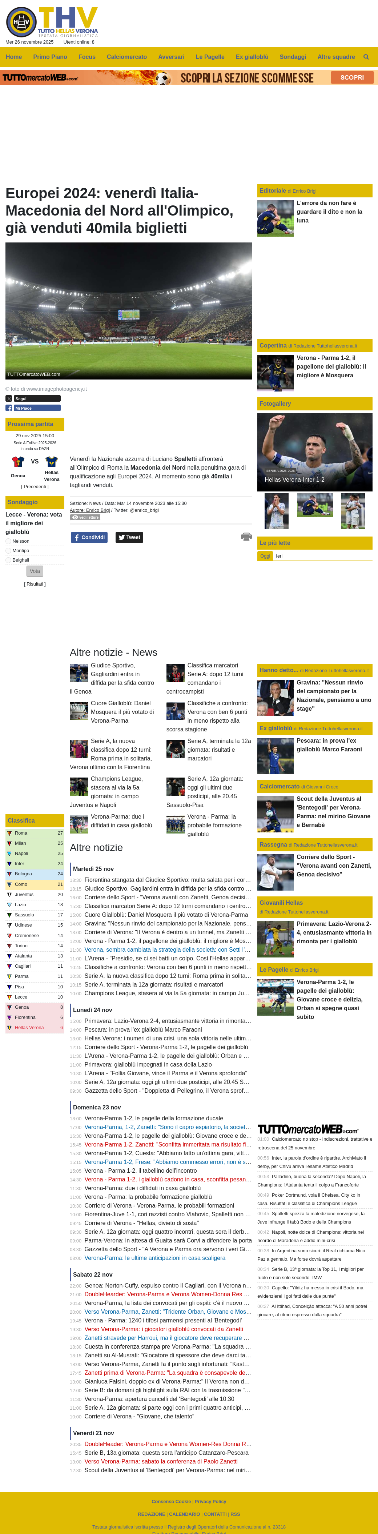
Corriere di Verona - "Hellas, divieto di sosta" (142, 1223)
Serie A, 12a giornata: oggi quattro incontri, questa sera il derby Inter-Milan (180, 1232)
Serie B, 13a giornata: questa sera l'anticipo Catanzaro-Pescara (167, 1453)
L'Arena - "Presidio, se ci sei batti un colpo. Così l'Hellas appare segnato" (179, 958)
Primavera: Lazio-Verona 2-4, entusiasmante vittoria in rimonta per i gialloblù (183, 1021)
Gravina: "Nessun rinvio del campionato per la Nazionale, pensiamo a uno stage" (189, 923)
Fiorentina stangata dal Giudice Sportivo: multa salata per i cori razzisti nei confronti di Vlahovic (207, 880)
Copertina (273, 345)
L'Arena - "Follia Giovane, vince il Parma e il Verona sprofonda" (166, 1073)
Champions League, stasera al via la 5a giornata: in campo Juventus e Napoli (184, 993)
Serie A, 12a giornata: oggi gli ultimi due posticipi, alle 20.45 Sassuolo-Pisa (181, 1082)
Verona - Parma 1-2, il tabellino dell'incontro (141, 1171)
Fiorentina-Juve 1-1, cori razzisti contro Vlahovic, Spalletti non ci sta (172, 1214)
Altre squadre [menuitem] (336, 57)
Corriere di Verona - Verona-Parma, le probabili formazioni (159, 1205)
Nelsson (21, 541)
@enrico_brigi (144, 510)
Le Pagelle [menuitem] (210, 57)
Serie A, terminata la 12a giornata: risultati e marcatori (219, 750)
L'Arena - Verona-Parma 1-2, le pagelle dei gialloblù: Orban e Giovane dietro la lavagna (197, 1056)
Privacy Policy (210, 1501)
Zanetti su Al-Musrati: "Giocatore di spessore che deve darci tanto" (170, 1355)
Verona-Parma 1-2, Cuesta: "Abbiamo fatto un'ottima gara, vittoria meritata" (181, 1153)
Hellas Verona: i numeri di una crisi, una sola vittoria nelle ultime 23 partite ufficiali (189, 1038)
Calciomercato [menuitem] (127, 57)
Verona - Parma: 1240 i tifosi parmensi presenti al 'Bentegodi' (163, 1320)
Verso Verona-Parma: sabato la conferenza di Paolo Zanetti (161, 1461)
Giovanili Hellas (281, 903)
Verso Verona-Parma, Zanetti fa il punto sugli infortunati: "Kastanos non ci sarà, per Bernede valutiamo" (218, 1364)
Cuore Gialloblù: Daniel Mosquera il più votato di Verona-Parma (122, 712)
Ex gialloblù (277, 728)
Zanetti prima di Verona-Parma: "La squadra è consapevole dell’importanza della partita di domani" (212, 1373)
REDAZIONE (151, 1514)
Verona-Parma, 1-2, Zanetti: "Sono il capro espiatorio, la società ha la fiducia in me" (192, 1127)
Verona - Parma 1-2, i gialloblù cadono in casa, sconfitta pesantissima (174, 1179)
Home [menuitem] (14, 57)
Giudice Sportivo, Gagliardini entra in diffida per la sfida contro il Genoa (176, 889)
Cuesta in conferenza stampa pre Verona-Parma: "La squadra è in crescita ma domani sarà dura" (210, 1347)
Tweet (129, 537)
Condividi (89, 537)
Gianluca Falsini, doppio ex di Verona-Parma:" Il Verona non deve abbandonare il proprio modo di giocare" (221, 1381)
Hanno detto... (279, 670)
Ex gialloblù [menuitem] (252, 57)
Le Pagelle (274, 970)
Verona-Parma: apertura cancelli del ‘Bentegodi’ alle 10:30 (159, 1399)
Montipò (21, 550)
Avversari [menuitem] (171, 57)
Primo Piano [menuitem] (50, 57)
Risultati (35, 584)
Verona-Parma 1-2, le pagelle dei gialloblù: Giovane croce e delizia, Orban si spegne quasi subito (210, 1136)
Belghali (21, 560)
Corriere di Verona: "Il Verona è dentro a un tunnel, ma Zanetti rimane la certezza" (190, 932)
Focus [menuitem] (87, 57)
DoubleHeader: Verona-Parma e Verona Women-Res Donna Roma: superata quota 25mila (201, 1444)
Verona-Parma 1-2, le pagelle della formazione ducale (154, 1118)
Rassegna (273, 845)
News (95, 503)
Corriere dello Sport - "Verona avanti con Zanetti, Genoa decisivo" (169, 897)
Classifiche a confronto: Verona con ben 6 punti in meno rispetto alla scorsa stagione (193, 967)
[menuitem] (366, 57)
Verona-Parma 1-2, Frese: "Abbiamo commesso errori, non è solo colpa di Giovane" (193, 1162)
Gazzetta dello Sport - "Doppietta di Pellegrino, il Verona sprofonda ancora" (181, 1091)
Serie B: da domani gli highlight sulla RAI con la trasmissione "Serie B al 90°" (183, 1390)
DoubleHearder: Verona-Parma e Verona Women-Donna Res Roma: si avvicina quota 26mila (205, 1294)
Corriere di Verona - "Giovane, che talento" (139, 1416)
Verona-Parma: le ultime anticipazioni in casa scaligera (155, 1258)
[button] (35, 571)
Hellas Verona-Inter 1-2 (295, 480)
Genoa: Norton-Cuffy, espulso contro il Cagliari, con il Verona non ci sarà (178, 1285)
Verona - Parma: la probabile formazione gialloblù (215, 825)
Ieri (279, 556)
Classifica (21, 821)
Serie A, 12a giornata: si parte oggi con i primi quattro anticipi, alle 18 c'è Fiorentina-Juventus (204, 1408)
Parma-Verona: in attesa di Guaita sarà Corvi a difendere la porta (168, 1240)
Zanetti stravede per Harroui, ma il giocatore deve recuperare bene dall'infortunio (188, 1338)
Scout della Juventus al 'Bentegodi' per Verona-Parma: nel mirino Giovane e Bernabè (194, 1470)
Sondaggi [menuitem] (293, 57)
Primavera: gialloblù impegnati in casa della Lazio (148, 1064)
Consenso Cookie (171, 1501)
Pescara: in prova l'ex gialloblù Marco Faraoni (143, 1030)
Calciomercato (279, 786)
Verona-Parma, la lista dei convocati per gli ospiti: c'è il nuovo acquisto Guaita (184, 1303)
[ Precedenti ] (34, 486)
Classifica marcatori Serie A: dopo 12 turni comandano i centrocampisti (176, 906)
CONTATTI (215, 1514)
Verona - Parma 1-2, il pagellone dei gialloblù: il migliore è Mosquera (173, 941)
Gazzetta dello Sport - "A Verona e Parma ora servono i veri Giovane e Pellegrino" (190, 1249)
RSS (235, 1514)
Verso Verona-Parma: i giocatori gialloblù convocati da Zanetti (164, 1329)
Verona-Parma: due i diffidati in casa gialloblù (143, 1188)
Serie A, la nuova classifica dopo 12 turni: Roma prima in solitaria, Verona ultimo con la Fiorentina (210, 976)
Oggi (265, 556)
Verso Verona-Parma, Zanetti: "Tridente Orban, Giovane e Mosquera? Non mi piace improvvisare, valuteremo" (227, 1312)
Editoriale (273, 191)
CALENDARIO (184, 1514)
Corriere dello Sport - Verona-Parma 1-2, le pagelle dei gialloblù (166, 1047)
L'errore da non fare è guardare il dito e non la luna (329, 212)
